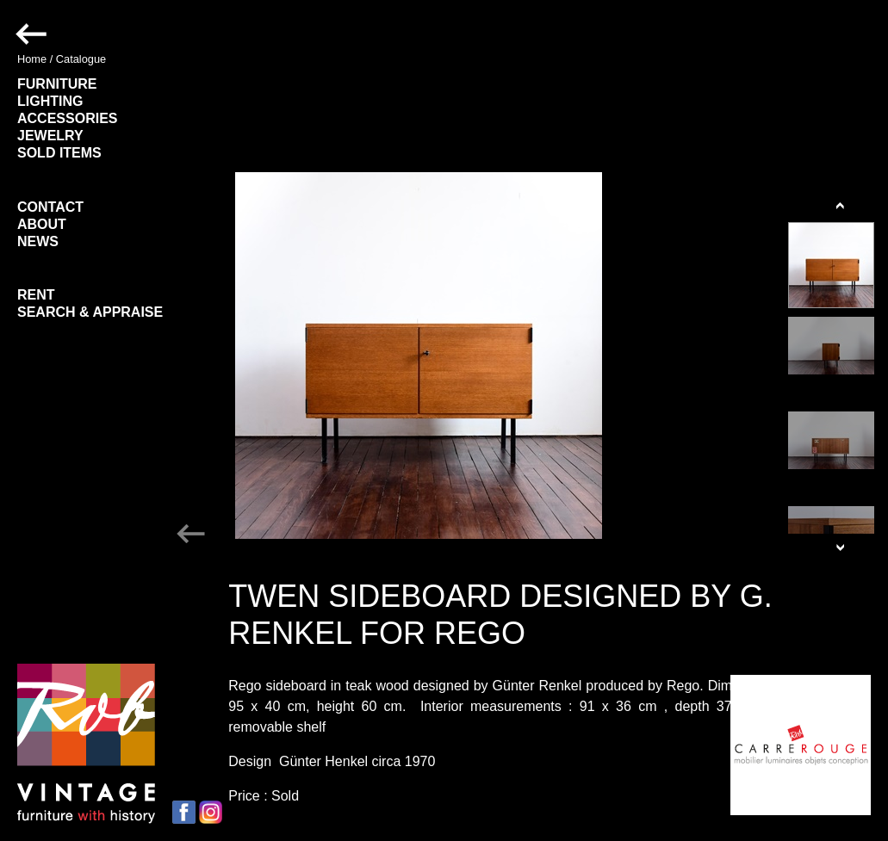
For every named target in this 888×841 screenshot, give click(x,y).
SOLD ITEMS (59, 152)
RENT (36, 295)
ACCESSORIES (67, 118)
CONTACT (50, 207)
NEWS (38, 241)
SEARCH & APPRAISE (90, 312)
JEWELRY (50, 135)
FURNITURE (56, 84)
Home (32, 59)
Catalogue (81, 59)
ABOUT (41, 224)
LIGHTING (50, 101)
